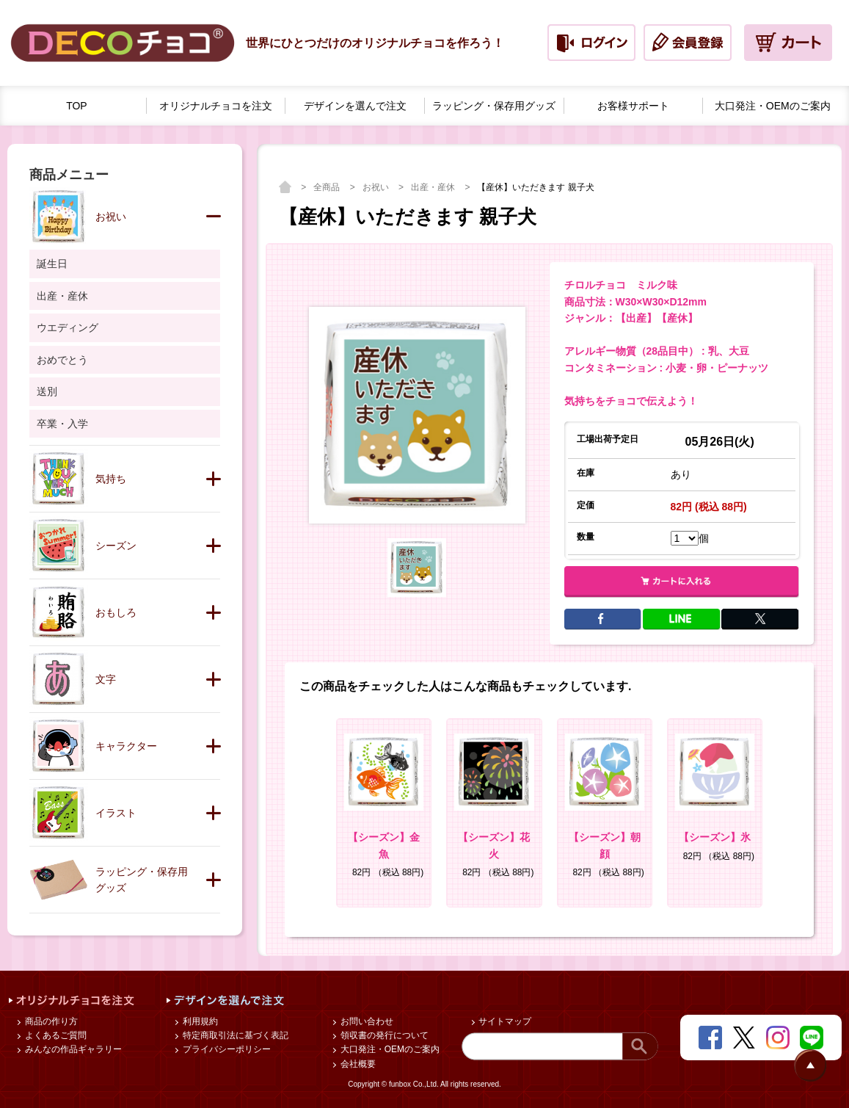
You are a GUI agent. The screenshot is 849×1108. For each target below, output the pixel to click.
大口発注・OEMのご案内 (389, 1049)
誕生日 (52, 263)
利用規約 (198, 1021)
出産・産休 (434, 187)
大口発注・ (773, 106)
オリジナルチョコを (215, 106)
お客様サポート (633, 106)
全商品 (327, 187)
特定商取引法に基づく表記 (234, 1035)
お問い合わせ (365, 1021)
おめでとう (62, 360)
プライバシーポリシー (225, 1049)
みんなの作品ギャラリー (71, 1049)
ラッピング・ (493, 106)
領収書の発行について (383, 1035)
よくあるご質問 (54, 1035)
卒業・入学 (62, 424)
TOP (76, 106)
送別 (47, 391)
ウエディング (67, 327)
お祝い (376, 187)
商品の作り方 (49, 1021)
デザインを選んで (355, 106)
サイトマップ (503, 1021)
